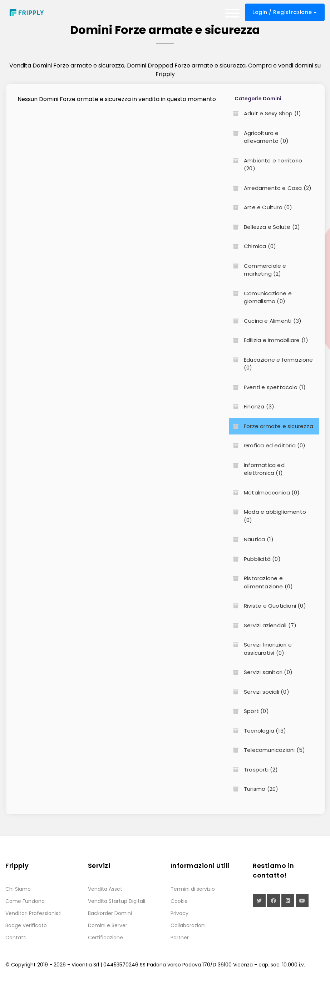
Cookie (179, 901)
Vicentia (82, 964)
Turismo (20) (253, 789)
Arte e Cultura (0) (260, 207)
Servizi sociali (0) (259, 691)
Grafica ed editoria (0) (267, 445)
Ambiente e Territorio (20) (265, 164)
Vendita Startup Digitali (116, 901)
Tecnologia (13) (257, 730)
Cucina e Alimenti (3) (265, 321)
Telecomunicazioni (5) (267, 750)
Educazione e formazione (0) (271, 364)
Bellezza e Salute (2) (264, 227)
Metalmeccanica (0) (264, 492)
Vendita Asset (105, 889)
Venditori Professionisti (33, 913)
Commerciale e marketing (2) (257, 270)
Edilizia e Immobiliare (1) (268, 340)
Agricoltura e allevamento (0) (259, 137)
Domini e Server (107, 925)
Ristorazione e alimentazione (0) (261, 582)
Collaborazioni (188, 925)
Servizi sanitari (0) (260, 672)
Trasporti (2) (253, 769)
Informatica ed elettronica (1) (257, 469)
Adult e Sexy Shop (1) (265, 113)
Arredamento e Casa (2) (270, 188)
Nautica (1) (251, 539)
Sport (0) (249, 711)
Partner (180, 937)
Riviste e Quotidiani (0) (267, 605)
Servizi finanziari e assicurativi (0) (260, 649)
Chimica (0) (252, 246)
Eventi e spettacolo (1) (267, 387)
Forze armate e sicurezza (271, 426)
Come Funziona (25, 901)
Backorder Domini (110, 913)
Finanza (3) (251, 406)
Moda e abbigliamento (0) (267, 516)
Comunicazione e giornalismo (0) (260, 297)
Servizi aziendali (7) (262, 625)
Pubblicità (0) (255, 559)
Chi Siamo (18, 889)
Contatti (15, 937)
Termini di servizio (193, 889)
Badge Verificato (26, 925)
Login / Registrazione (284, 12)
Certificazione (105, 937)
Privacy (179, 913)
